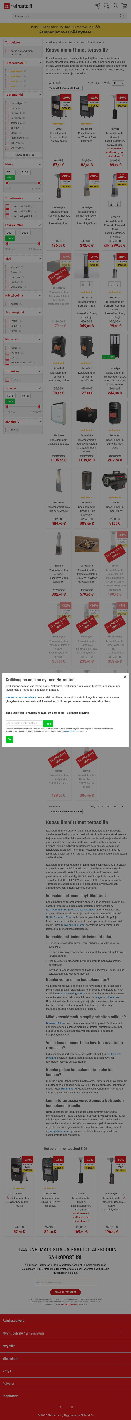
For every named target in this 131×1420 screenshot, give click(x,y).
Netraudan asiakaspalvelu (21, 697)
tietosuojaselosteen (69, 731)
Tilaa (48, 723)
